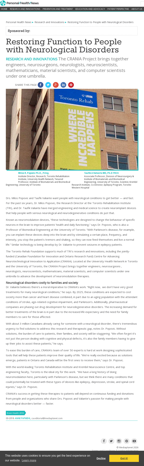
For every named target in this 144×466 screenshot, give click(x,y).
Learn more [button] (29, 460)
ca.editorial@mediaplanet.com (47, 418)
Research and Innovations (25, 8)
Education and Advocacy (90, 8)
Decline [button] (101, 458)
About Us (136, 8)
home (4, 8)
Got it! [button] (124, 458)
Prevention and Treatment (58, 8)
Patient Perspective (118, 8)
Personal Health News (18, 22)
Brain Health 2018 (15, 413)
